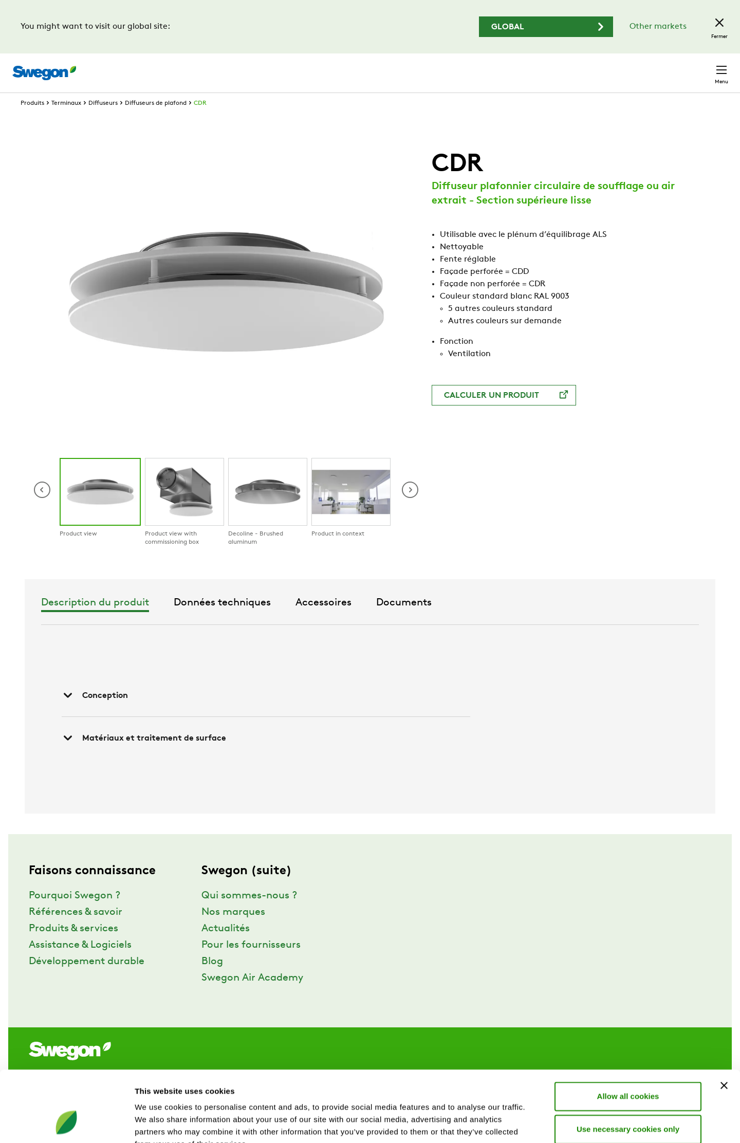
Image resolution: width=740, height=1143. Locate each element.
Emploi (615, 67)
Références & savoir (75, 931)
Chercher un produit (440, 67)
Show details (539, 1122)
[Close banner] (724, 1022)
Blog (212, 980)
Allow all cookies (628, 1033)
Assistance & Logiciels (80, 964)
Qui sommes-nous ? (249, 915)
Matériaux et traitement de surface (144, 757)
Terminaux (66, 122)
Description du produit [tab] (229, 622)
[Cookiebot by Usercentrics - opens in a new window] (67, 1123)
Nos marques (233, 931)
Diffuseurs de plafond (156, 122)
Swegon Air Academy (252, 997)
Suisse (656, 67)
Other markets (658, 27)
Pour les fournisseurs (251, 964)
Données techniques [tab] (355, 622)
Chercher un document (543, 68)
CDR (200, 122)
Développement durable (86, 980)
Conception (95, 714)
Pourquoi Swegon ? (74, 915)
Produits (32, 122)
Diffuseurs (103, 122)
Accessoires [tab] (457, 622)
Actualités (225, 948)
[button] (410, 509)
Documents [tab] (537, 622)
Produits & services (73, 948)
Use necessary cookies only (628, 1066)
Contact (703, 68)
